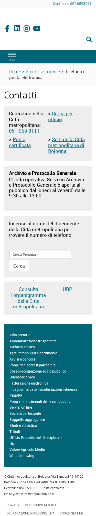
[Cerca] (48, 40)
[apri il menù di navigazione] (11, 56)
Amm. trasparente (43, 71)
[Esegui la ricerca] (89, 40)
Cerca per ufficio (60, 116)
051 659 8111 (24, 131)
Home (15, 71)
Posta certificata (20, 142)
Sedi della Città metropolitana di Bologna (66, 145)
